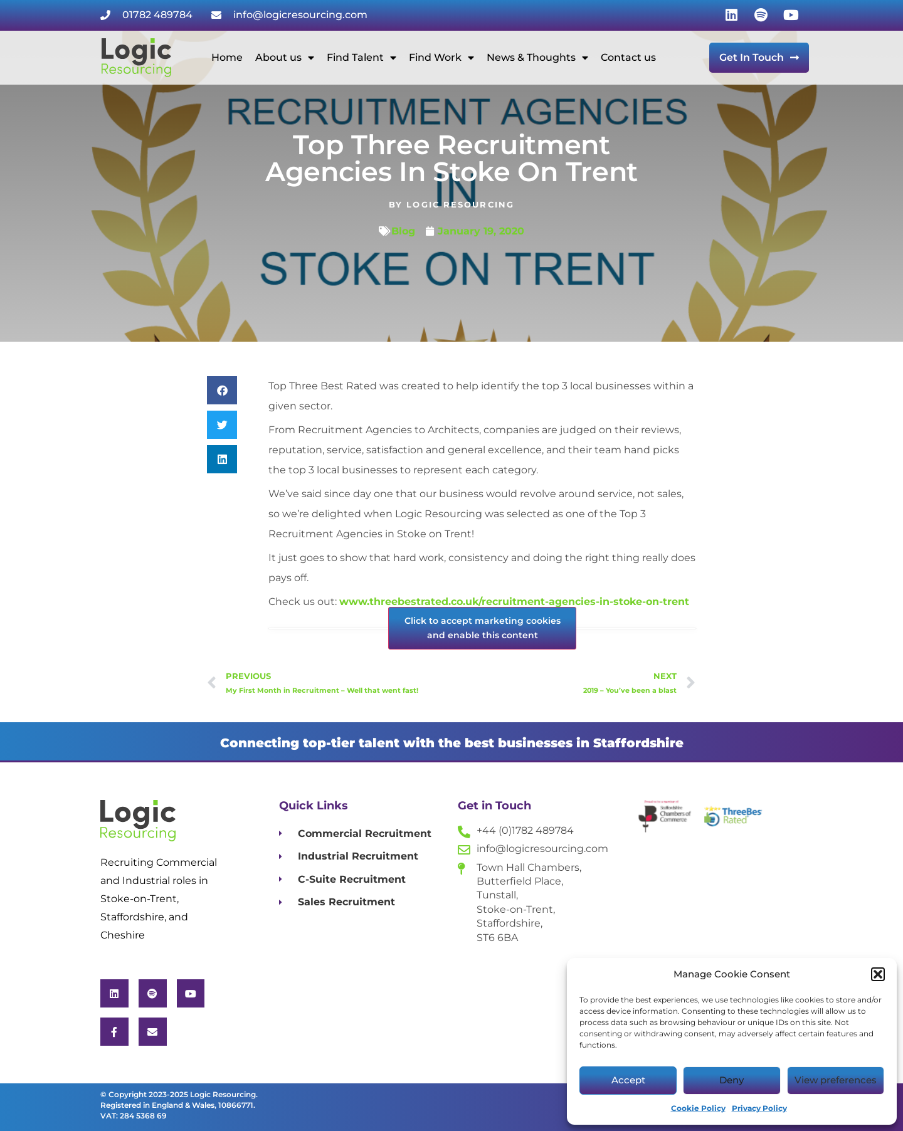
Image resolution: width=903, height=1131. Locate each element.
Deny (731, 1080)
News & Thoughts (537, 57)
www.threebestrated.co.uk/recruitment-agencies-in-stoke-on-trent (514, 602)
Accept (628, 1080)
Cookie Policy (698, 1108)
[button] (878, 974)
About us (284, 57)
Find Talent (361, 57)
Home (227, 57)
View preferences (836, 1080)
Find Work (441, 57)
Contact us (628, 57)
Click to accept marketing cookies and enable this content (482, 628)
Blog (403, 231)
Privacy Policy (759, 1108)
